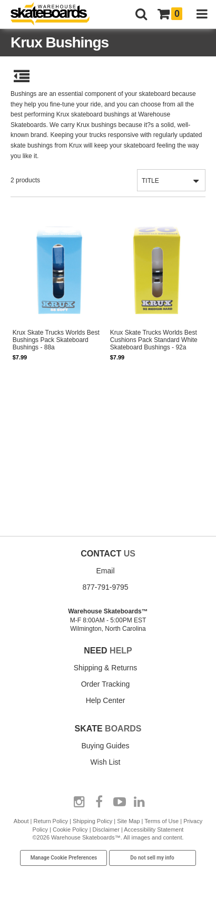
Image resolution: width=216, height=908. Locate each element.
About (21, 821)
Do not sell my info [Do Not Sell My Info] (152, 858)
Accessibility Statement (153, 829)
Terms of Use (161, 821)
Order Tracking (105, 684)
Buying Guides (105, 745)
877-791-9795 (105, 587)
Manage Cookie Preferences (64, 858)
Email (105, 571)
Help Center (105, 700)
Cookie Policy (70, 829)
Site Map (128, 821)
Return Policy (51, 821)
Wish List (106, 762)
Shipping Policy (92, 821)
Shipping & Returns (106, 667)
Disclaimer (106, 829)
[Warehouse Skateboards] (55, 14)
